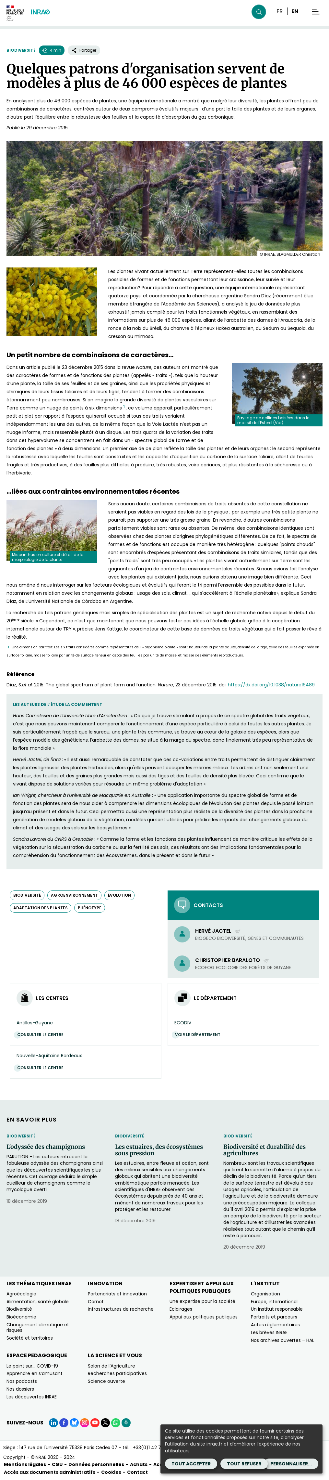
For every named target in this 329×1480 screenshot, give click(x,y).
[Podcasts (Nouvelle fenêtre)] (126, 1422)
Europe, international (274, 1301)
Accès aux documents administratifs (49, 1472)
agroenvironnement (74, 895)
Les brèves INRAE (269, 1332)
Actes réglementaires (275, 1324)
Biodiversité (21, 50)
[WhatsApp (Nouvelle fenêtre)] (115, 1422)
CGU (57, 1464)
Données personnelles (96, 1464)
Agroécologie (21, 1294)
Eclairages (181, 1309)
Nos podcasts (21, 1381)
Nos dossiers (20, 1389)
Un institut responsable (277, 1309)
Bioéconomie (21, 1317)
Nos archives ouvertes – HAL (282, 1340)
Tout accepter (191, 1464)
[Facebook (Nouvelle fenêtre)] (63, 1422)
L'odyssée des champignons (45, 1147)
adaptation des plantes (40, 908)
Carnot (96, 1301)
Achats (138, 1464)
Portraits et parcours (274, 1317)
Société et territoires (29, 1338)
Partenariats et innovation (117, 1294)
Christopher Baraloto (232, 960)
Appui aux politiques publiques (204, 1317)
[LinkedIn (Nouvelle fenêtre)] (53, 1422)
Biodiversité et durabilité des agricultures (264, 1150)
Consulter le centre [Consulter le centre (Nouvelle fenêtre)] (42, 1034)
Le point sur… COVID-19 (32, 1366)
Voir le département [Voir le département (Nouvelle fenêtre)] (199, 1034)
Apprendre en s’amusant (34, 1373)
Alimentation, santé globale (37, 1301)
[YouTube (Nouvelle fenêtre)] (95, 1422)
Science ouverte (106, 1381)
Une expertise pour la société (202, 1301)
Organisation (265, 1294)
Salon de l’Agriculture (111, 1366)
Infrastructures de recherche (121, 1309)
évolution (119, 895)
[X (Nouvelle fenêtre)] (105, 1422)
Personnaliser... (291, 1464)
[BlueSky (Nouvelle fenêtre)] (74, 1422)
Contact (137, 1472)
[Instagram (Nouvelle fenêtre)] (84, 1422)
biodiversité (27, 895)
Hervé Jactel (218, 931)
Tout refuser (244, 1464)
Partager (84, 50)
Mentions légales (25, 1464)
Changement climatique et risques (37, 1327)
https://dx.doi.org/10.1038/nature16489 (271, 685)
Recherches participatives (117, 1373)
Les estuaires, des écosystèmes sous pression (159, 1150)
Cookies (111, 1472)
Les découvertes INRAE (31, 1397)
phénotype (89, 908)
